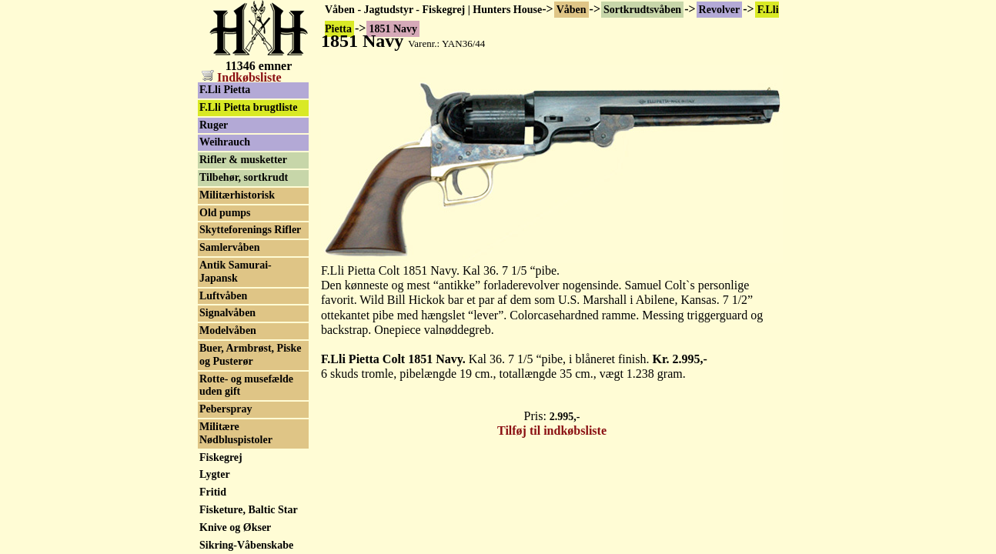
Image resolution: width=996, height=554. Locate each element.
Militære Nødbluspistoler (235, 433)
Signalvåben (227, 313)
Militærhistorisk (237, 195)
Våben (571, 9)
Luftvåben (223, 296)
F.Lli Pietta (224, 89)
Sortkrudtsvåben (642, 9)
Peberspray (225, 409)
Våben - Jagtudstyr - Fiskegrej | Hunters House (433, 9)
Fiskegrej (220, 457)
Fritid (212, 492)
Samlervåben (229, 247)
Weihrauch (224, 142)
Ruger (213, 125)
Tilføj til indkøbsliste (552, 430)
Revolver (719, 9)
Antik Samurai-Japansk (235, 271)
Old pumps (225, 213)
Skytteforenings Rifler (250, 229)
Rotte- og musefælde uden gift (246, 385)
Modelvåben (227, 330)
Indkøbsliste (242, 77)
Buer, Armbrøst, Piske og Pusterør (250, 354)
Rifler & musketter (243, 159)
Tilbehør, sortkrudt (243, 177)
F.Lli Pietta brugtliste (248, 107)
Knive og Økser (235, 527)
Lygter (214, 474)
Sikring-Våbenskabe (246, 545)
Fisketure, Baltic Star (248, 510)
